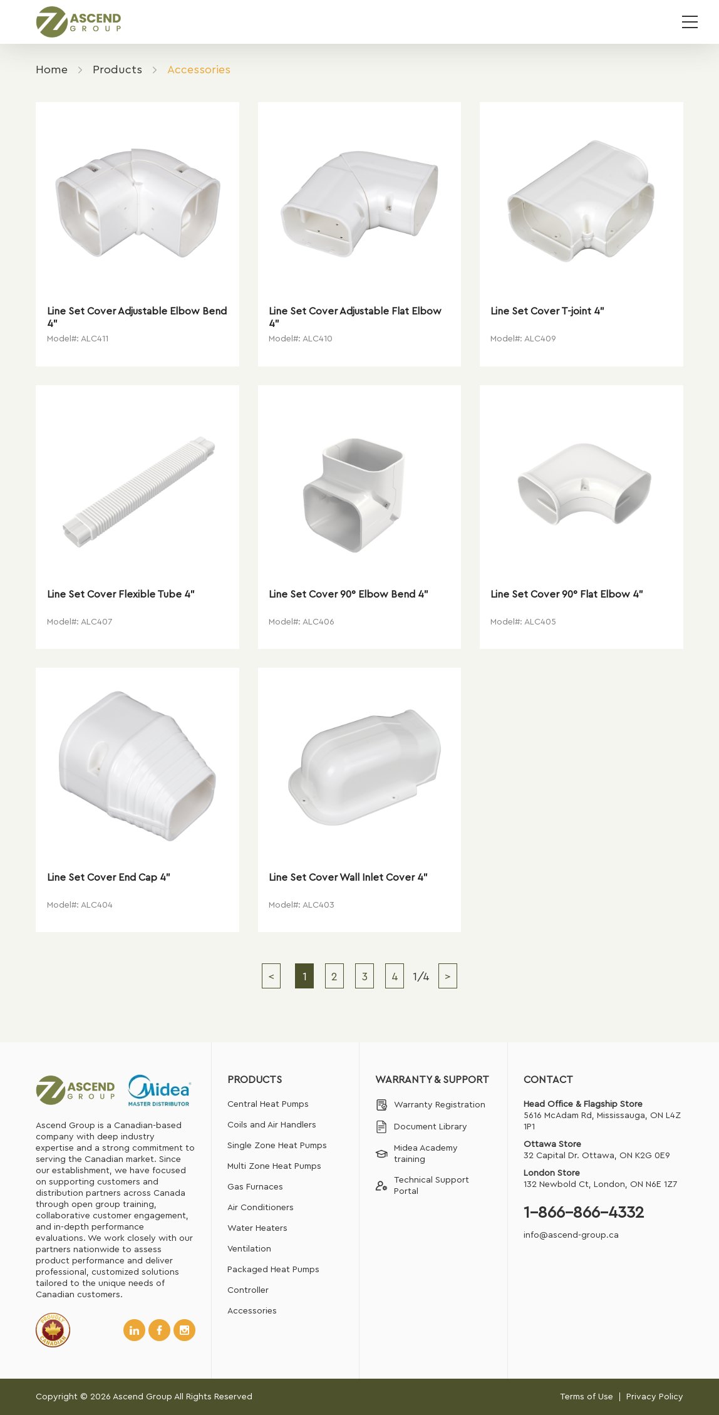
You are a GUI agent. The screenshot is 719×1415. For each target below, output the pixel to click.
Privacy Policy (654, 1396)
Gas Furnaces (255, 1187)
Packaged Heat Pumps (273, 1269)
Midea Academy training (416, 1154)
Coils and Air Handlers (271, 1125)
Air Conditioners (260, 1207)
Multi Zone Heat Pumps (274, 1166)
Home (52, 69)
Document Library (421, 1127)
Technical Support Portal (422, 1186)
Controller (248, 1290)
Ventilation (249, 1249)
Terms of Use (586, 1396)
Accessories (252, 1311)
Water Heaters (257, 1228)
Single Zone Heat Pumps (277, 1145)
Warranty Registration (430, 1105)
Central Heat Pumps (268, 1104)
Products (117, 69)
